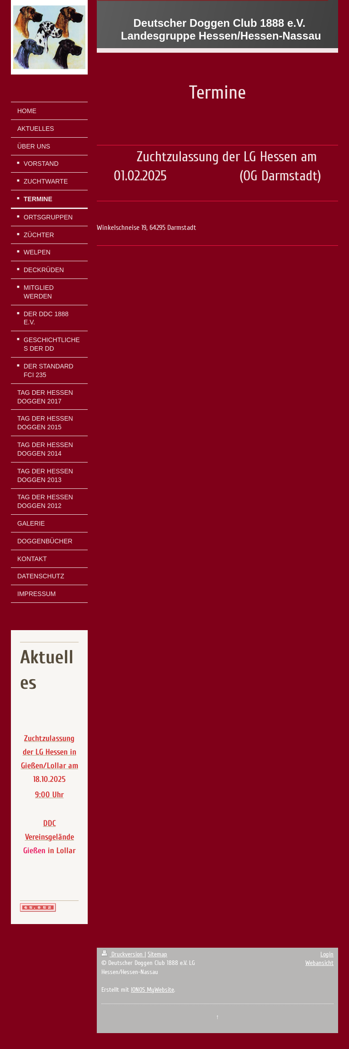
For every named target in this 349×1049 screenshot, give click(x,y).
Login (327, 954)
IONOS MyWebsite (152, 990)
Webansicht (319, 963)
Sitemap (157, 954)
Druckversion (123, 954)
